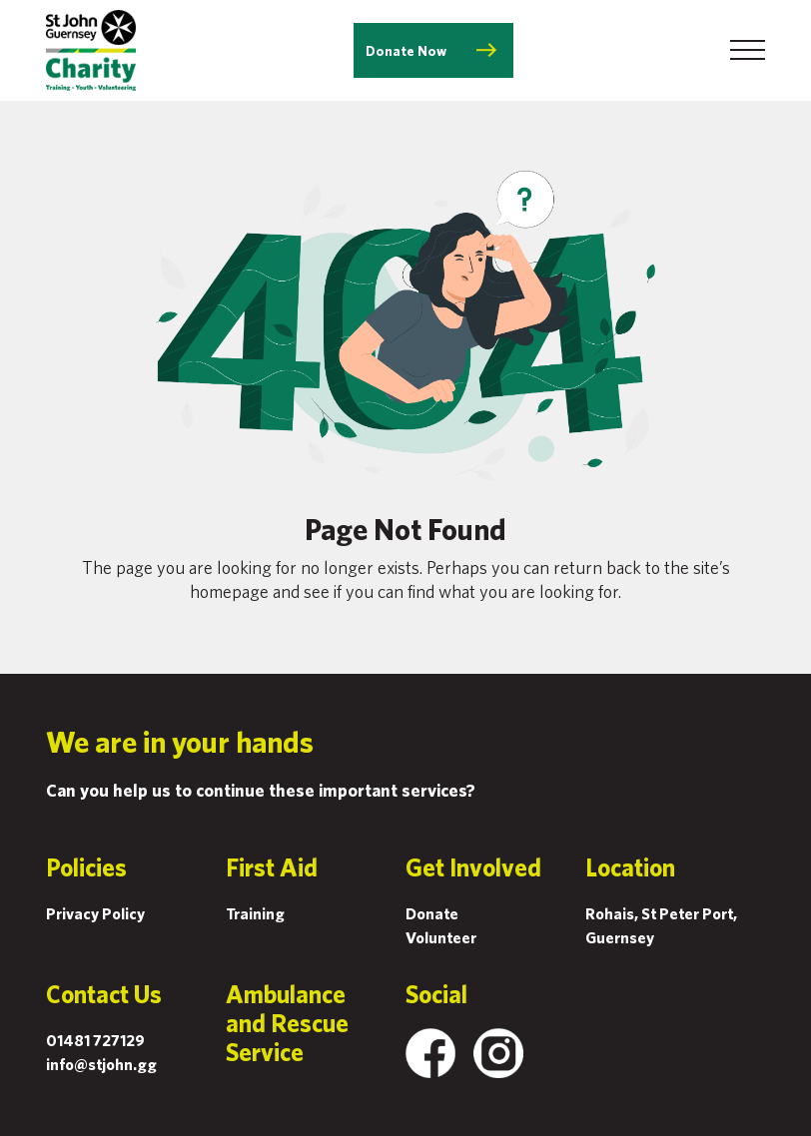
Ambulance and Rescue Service (287, 1022)
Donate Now (406, 51)
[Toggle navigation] (747, 50)
